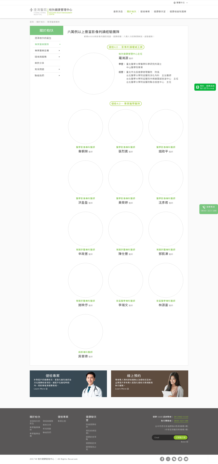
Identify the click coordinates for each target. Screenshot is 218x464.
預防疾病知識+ (91, 431)
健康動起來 (91, 443)
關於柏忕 (40, 22)
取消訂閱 (184, 442)
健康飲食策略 (91, 438)
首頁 (32, 22)
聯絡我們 (47, 432)
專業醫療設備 (35, 434)
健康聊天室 (91, 418)
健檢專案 (63, 416)
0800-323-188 (181, 421)
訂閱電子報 (180, 437)
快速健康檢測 (91, 425)
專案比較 (62, 421)
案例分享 (47, 425)
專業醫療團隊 (35, 428)
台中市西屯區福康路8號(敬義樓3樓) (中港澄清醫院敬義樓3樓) (171, 428)
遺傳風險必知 (91, 448)
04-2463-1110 (181, 417)
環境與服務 (48, 421)
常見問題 (47, 428)
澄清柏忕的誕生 (35, 422)
